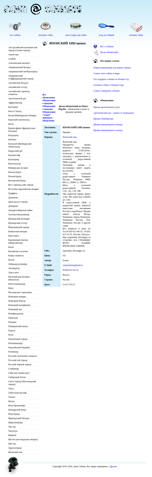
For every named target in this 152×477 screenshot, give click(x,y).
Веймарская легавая (18, 168)
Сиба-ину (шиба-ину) (18, 373)
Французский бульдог (19, 418)
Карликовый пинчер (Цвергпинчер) (18, 241)
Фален (11, 401)
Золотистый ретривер (18, 214)
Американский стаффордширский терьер (21, 77)
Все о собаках (107, 46)
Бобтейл (12, 139)
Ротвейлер (13, 351)
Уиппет (11, 397)
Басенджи (13, 107)
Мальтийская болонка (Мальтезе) (19, 278)
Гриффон (12, 193)
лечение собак (136, 35)
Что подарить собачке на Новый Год (111, 79)
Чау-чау (12, 426)
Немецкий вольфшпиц (19, 305)
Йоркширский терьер (18, 227)
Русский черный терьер (19, 364)
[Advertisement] (63, 70)
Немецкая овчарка (17, 296)
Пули (10, 334)
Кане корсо (13, 235)
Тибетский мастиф (17, 392)
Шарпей (12, 435)
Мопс (11, 288)
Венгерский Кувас (17, 180)
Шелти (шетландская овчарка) (23, 439)
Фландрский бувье (17, 409)
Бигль (11, 124)
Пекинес (12, 322)
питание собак (46, 35)
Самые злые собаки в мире (106, 73)
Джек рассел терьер (17, 201)
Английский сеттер (17, 87)
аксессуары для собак (76, 35)
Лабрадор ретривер (17, 264)
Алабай (12, 58)
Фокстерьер (14, 414)
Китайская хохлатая (18, 251)
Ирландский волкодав (19, 218)
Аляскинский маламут (19, 63)
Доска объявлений (109, 52)
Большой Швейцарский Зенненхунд (19, 145)
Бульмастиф (14, 155)
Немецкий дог (15, 309)
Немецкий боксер (16, 300)
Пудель (11, 330)
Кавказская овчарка (17, 231)
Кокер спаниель (16, 255)
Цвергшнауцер (15, 422)
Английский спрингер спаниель (19, 93)
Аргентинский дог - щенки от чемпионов (113, 113)
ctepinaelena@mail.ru (73, 265)
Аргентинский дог (17, 98)
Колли (11, 259)
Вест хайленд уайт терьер (20, 184)
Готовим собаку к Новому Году (108, 85)
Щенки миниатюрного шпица (107, 124)
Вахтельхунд (14, 163)
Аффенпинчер (15, 102)
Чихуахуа (12, 431)
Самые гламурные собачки (106, 90)
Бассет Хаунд (15, 111)
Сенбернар (13, 368)
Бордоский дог (15, 151)
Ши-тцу (12, 443)
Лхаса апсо (13, 272)
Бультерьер (13, 159)
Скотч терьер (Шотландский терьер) (22, 383)
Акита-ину (13, 54)
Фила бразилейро (16, 405)
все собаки (15, 35)
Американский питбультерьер (22, 71)
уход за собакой (106, 35)
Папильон (13, 317)
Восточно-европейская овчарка (23, 189)
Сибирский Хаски (17, 377)
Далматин (13, 197)
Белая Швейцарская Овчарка (22, 115)
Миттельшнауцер (16, 284)
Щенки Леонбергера (103, 118)
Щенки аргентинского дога (106, 107)
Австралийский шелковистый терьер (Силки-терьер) (22, 49)
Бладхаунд (13, 135)
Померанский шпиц (18, 326)
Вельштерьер (14, 176)
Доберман (13, 206)
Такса (11, 388)
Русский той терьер (17, 360)
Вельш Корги (14, 172)
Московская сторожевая (20, 292)
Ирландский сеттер (17, 223)
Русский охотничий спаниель (22, 356)
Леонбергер (14, 268)
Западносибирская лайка (20, 210)
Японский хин (15, 452)
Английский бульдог (18, 83)
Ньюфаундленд (15, 313)
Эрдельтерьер (15, 448)
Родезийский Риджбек (19, 347)
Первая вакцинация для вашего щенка (112, 67)
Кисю (11, 247)
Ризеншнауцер (15, 343)
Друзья (113, 466)
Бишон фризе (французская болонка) (21, 129)
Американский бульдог (19, 67)
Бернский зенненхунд (18, 119)
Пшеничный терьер (17, 339)
